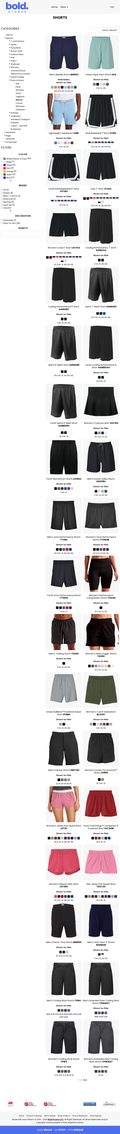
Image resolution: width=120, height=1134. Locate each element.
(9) (9, 171)
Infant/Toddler (17, 77)
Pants (18, 87)
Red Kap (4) (8, 202)
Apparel (9, 38)
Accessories (11, 142)
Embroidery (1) (9, 220)
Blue (8, 177)
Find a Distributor (80, 1115)
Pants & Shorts (17, 80)
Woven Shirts (17, 51)
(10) (9, 164)
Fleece (13, 61)
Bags (8, 135)
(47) (8, 177)
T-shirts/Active (17, 41)
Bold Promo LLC (56, 1119)
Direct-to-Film (63, 82)
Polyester (15, 122)
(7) (8, 161)
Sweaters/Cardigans (20, 119)
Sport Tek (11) (9, 205)
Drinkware (10, 138)
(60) (17, 158)
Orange (9, 171)
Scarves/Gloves (18, 70)
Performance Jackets (20, 73)
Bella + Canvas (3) (11, 196)
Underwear (16, 116)
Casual (19, 103)
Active (18, 93)
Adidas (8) (8, 193)
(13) (9, 174)
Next (85, 1080)
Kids (13, 57)
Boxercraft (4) (9, 199)
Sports (14, 44)
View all (9, 35)
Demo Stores (49, 1115)
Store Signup (96, 1115)
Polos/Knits (16, 48)
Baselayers (16, 129)
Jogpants (20, 96)
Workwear (15, 64)
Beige (8, 162)
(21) (8, 168)
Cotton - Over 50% (19, 126)
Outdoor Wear (17, 54)
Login (112, 7)
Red (8, 168)
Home (21, 1115)
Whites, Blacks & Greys (16, 158)
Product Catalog (34, 1115)
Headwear (10, 132)
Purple (9, 165)
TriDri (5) (7, 208)
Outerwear (20, 109)
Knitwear (14, 113)
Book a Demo (64, 1115)
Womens (15, 67)
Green (9, 174)
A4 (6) (6, 190)
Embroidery (64, 79)
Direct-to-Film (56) (11, 223)
